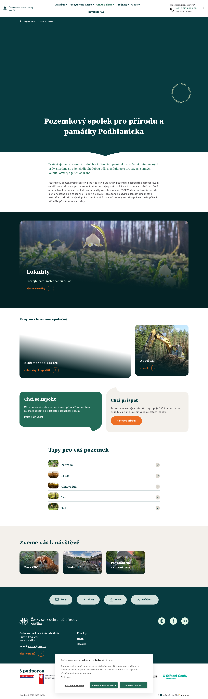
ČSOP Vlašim (20, 21)
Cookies (81, 641)
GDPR (80, 636)
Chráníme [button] (59, 4)
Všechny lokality (35, 288)
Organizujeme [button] (104, 4)
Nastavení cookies (74, 685)
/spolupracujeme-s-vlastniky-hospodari (75, 350)
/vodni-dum (82, 560)
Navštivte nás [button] (96, 11)
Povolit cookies (133, 685)
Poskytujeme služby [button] (81, 4)
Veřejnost (147, 597)
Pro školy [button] (122, 4)
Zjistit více (66, 677)
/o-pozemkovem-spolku (161, 350)
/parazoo (38, 560)
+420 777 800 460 (186, 8)
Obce (118, 597)
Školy (63, 597)
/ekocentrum (125, 560)
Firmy (91, 597)
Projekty (82, 630)
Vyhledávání (203, 8)
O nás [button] (134, 4)
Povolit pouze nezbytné (103, 685)
